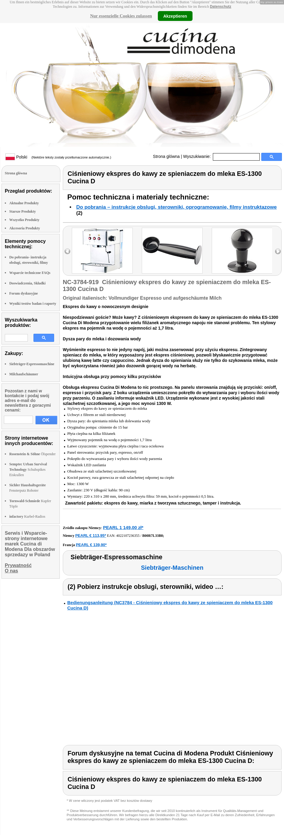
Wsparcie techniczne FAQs (30, 273)
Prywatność (18, 565)
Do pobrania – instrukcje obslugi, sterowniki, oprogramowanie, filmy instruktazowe (176, 207)
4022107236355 (128, 536)
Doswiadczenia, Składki (27, 283)
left (67, 251)
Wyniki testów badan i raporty (32, 303)
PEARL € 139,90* (91, 545)
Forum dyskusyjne (23, 293)
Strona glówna (166, 156)
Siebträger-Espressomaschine (31, 364)
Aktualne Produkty (24, 203)
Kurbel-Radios (27, 516)
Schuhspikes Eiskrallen (28, 469)
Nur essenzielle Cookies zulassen (121, 15)
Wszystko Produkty (24, 220)
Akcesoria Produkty (24, 228)
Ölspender (32, 454)
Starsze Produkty (22, 211)
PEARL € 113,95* (90, 535)
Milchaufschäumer (23, 374)
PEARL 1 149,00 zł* (123, 527)
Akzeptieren (175, 15)
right (278, 251)
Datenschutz (220, 6)
